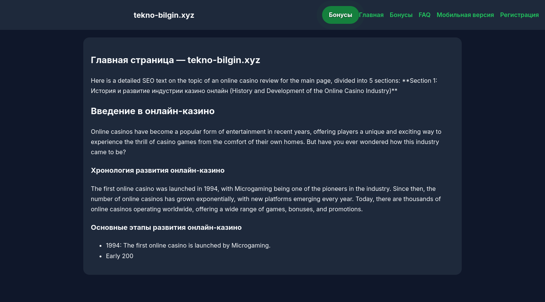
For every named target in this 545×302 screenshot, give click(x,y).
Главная (371, 15)
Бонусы (340, 15)
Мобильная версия (465, 15)
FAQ (424, 15)
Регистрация (519, 15)
